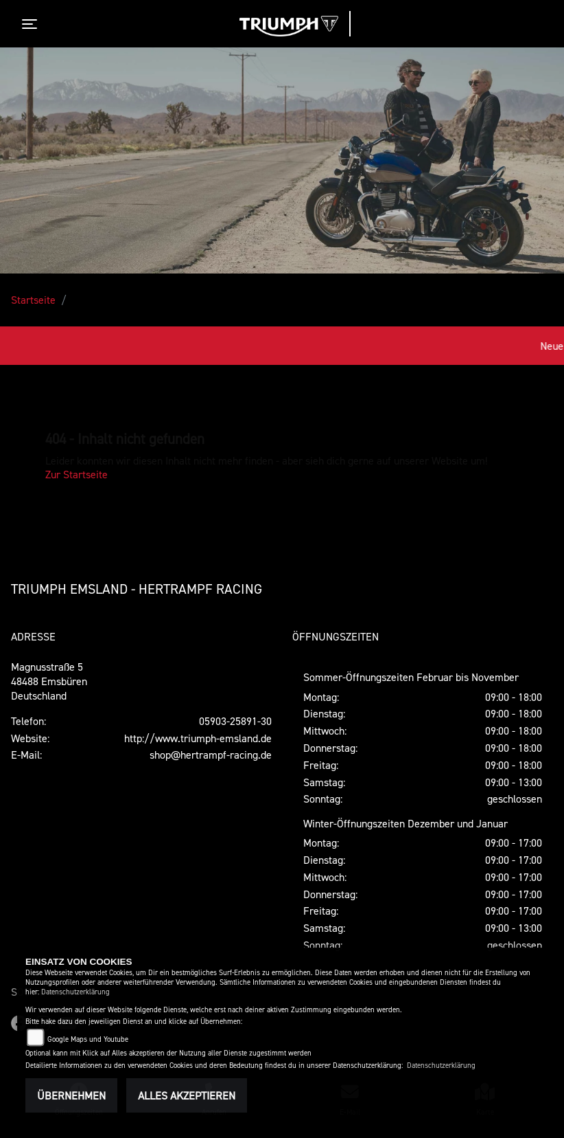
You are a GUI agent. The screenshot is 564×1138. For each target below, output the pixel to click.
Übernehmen (71, 1095)
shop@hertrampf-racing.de (211, 754)
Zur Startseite (76, 474)
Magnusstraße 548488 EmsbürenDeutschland (49, 681)
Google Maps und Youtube (87, 1039)
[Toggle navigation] (32, 24)
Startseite (33, 299)
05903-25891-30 (235, 721)
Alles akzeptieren (186, 1095)
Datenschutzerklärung (75, 992)
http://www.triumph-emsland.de (198, 738)
